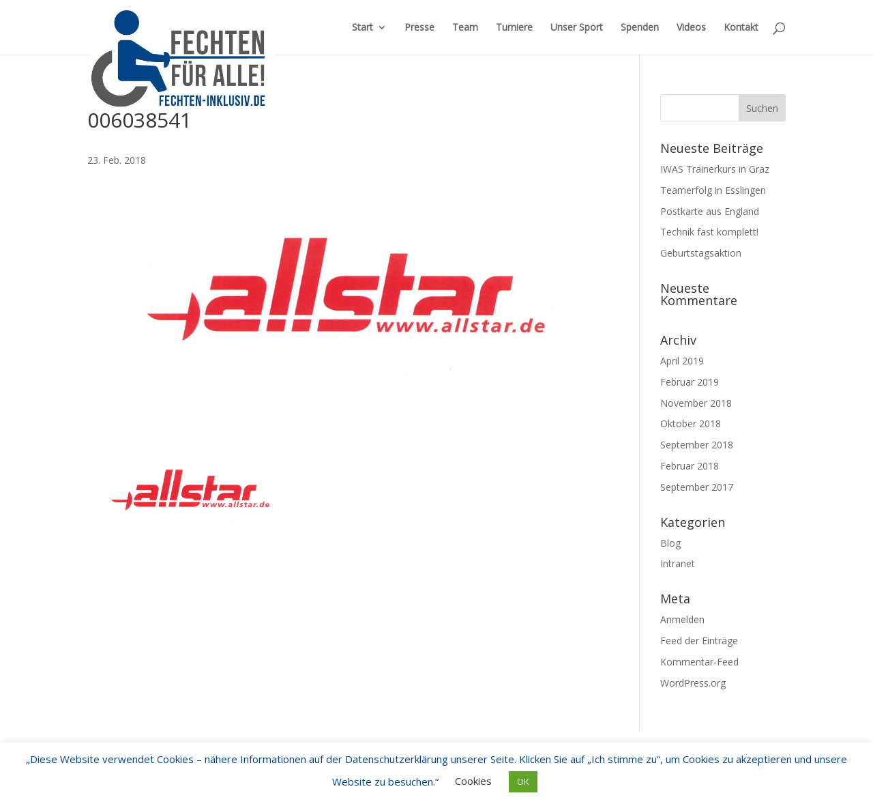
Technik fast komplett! (709, 231)
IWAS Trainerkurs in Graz (714, 168)
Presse (419, 28)
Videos (691, 28)
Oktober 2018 (690, 423)
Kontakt (741, 28)
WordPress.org (693, 682)
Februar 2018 (689, 465)
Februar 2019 (689, 381)
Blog (670, 542)
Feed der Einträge (699, 640)
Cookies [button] (473, 781)
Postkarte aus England (709, 211)
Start (362, 28)
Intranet (677, 563)
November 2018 (696, 403)
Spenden (640, 28)
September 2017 (696, 486)
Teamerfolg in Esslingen (713, 190)
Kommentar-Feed (699, 661)
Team (465, 28)
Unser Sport (576, 28)
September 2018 (696, 444)
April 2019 (682, 360)
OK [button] (523, 781)
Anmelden (682, 619)
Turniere (514, 28)
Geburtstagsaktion (700, 252)
